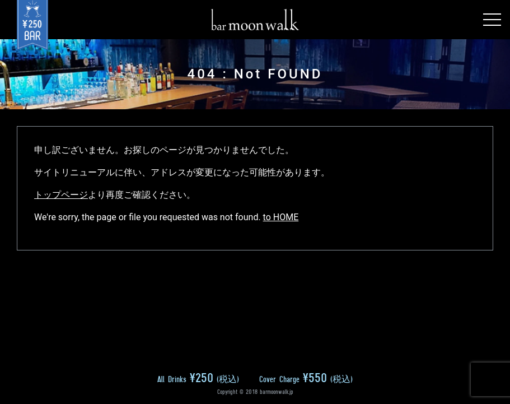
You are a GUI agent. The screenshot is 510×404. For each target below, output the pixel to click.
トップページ (61, 194)
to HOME (281, 217)
